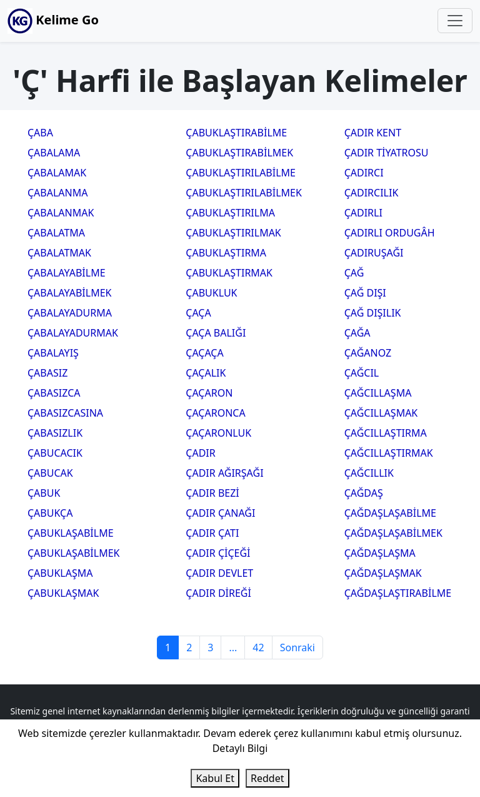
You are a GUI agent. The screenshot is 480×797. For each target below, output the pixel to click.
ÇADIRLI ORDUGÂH (389, 233)
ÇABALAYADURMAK (73, 333)
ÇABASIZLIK (55, 433)
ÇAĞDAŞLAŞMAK (383, 573)
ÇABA (40, 133)
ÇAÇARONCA (215, 413)
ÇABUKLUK (211, 293)
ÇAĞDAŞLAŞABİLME (390, 513)
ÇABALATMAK (59, 253)
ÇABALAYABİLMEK (69, 293)
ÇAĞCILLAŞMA (378, 393)
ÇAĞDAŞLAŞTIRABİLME (398, 593)
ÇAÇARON (209, 393)
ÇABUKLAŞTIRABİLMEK (239, 153)
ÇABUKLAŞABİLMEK (73, 553)
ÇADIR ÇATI (212, 533)
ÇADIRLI (363, 213)
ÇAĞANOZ (368, 353)
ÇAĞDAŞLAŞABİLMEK (393, 533)
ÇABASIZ (48, 373)
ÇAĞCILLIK (369, 473)
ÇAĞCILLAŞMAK (381, 413)
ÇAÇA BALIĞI (216, 333)
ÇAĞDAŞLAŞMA (380, 553)
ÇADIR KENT (372, 133)
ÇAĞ (354, 273)
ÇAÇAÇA (204, 353)
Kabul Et (215, 778)
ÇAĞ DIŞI (365, 293)
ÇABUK (44, 493)
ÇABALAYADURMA (70, 313)
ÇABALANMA (58, 193)
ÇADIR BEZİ (212, 493)
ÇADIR (200, 453)
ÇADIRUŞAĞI (374, 253)
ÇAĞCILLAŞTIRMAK (388, 453)
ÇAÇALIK (206, 373)
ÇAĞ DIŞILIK (372, 313)
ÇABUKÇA (50, 513)
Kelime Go (53, 21)
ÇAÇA (198, 313)
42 (258, 647)
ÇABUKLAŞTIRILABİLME (241, 173)
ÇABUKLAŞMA (60, 573)
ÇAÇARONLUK (218, 433)
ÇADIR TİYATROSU (386, 153)
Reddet (267, 778)
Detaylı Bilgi (240, 748)
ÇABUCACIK (55, 453)
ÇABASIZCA (54, 393)
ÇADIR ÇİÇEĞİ (218, 553)
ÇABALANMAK (61, 213)
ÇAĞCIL (361, 373)
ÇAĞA (357, 333)
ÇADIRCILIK (371, 193)
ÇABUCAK (50, 473)
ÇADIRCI (364, 173)
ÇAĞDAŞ (363, 493)
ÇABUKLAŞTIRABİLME (236, 133)
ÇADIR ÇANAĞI (220, 513)
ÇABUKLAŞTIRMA (226, 253)
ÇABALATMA (56, 233)
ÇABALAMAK (57, 173)
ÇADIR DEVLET (219, 573)
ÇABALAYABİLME (67, 273)
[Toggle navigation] (455, 20)
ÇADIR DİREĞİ (218, 593)
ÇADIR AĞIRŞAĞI (224, 473)
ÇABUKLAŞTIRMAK (229, 273)
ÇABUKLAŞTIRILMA (230, 213)
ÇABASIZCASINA (65, 413)
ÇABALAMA (54, 153)
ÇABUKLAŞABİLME (71, 533)
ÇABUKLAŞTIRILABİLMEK (244, 193)
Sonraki (297, 647)
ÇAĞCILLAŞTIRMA (385, 433)
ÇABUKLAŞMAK (63, 593)
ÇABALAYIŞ (53, 353)
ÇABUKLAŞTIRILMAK (233, 233)
